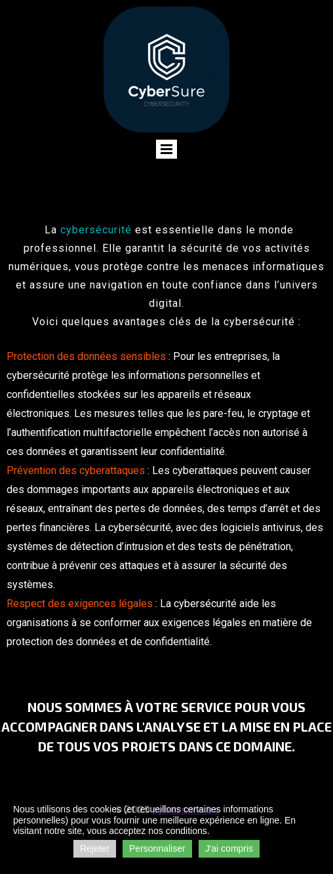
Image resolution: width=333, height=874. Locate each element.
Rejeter (94, 848)
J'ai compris (229, 848)
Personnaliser (157, 848)
